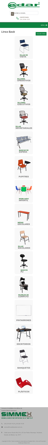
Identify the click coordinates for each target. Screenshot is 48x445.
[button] (43, 25)
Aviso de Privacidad (40, 441)
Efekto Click (27, 443)
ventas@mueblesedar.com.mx (13, 427)
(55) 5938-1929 (24, 19)
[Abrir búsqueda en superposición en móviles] (24, 13)
